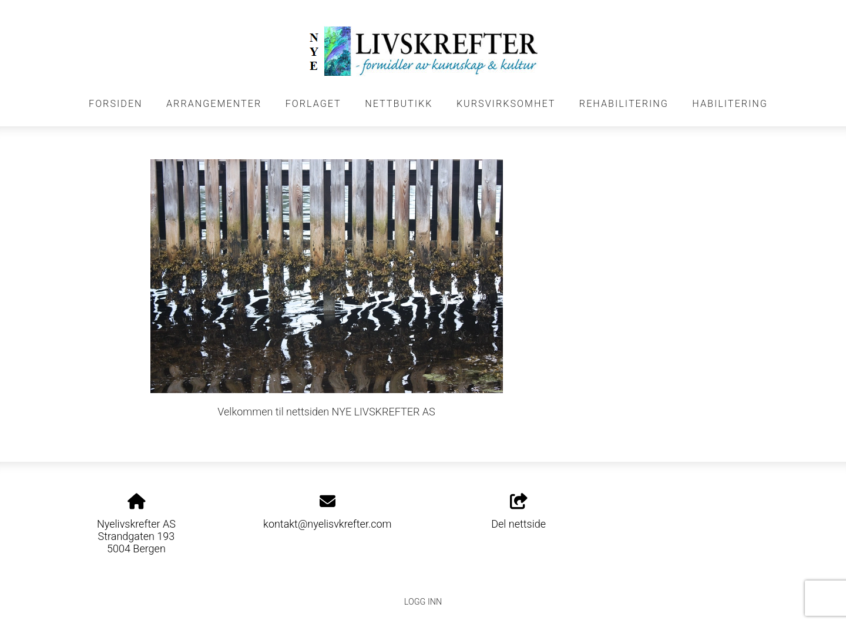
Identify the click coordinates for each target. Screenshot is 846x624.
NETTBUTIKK (398, 103)
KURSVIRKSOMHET (506, 103)
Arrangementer (213, 103)
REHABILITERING (624, 103)
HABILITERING (730, 103)
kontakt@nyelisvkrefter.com (327, 524)
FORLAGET (313, 103)
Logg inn (423, 602)
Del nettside (518, 512)
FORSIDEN (116, 103)
